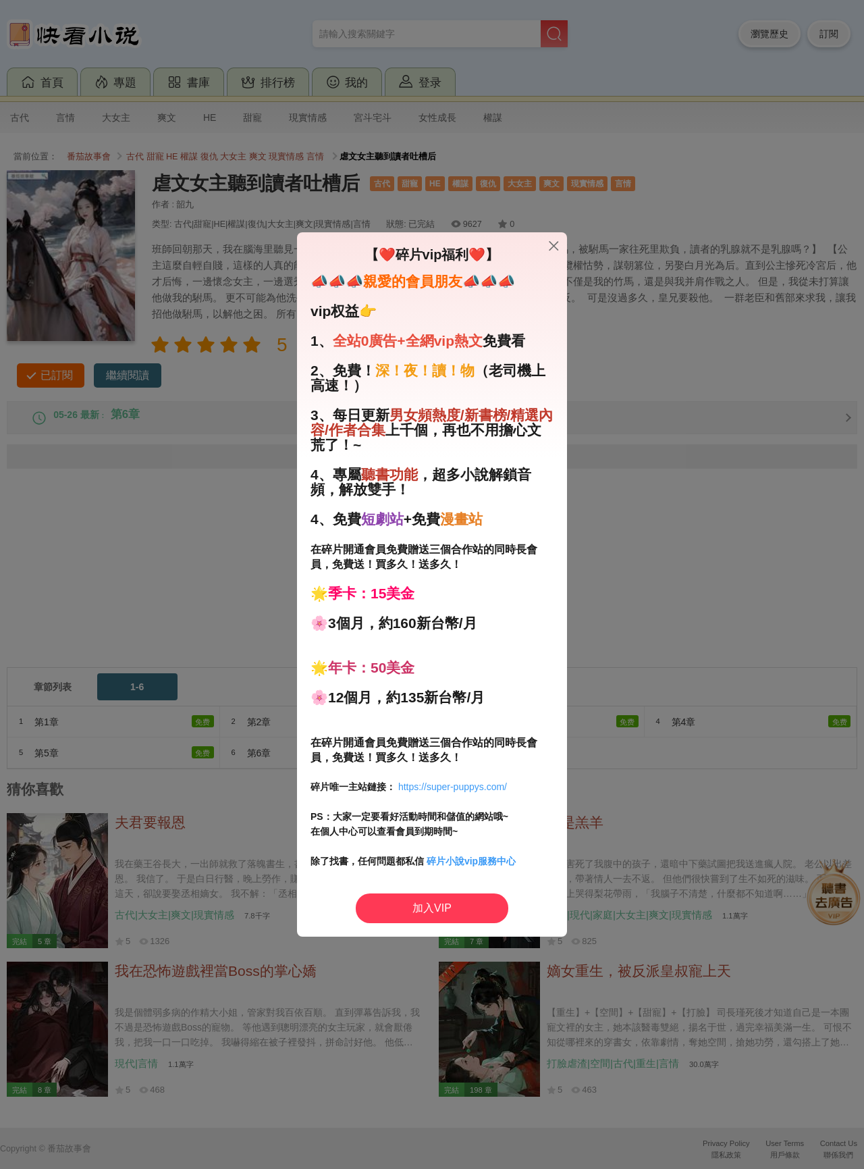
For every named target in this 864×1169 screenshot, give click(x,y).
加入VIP (432, 908)
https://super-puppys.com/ (452, 786)
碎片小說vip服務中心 (471, 861)
